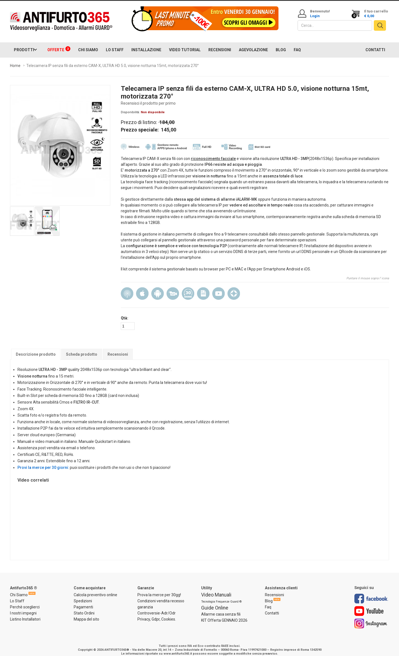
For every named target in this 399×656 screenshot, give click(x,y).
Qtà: (124, 312)
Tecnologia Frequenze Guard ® (221, 596)
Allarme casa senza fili (221, 609)
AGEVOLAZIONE (253, 44)
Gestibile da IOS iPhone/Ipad (142, 288)
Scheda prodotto (81, 349)
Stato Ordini (84, 608)
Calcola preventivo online (95, 589)
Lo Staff (17, 595)
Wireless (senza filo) (127, 288)
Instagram (370, 618)
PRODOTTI (24, 44)
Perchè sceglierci (25, 602)
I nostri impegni (23, 608)
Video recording (173, 288)
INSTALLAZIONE (146, 44)
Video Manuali (216, 589)
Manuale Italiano (203, 288)
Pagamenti (83, 602)
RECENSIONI (219, 44)
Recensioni (118, 349)
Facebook (371, 593)
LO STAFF (115, 44)
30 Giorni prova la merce (188, 288)
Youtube (369, 606)
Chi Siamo (19, 589)
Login (315, 16)
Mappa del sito (86, 614)
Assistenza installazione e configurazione (233, 288)
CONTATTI (375, 44)
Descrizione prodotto (36, 349)
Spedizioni (83, 595)
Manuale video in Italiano (218, 288)
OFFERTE (58, 44)
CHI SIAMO (88, 44)
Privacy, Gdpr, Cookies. (156, 614)
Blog (269, 595)
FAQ (297, 44)
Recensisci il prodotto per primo (148, 97)
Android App (157, 288)
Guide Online (214, 602)
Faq (268, 602)
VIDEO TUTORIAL (185, 44)
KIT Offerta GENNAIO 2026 (224, 615)
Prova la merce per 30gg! (159, 589)
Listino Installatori (25, 614)
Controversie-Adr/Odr (156, 608)
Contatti (272, 608)
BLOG (281, 44)
